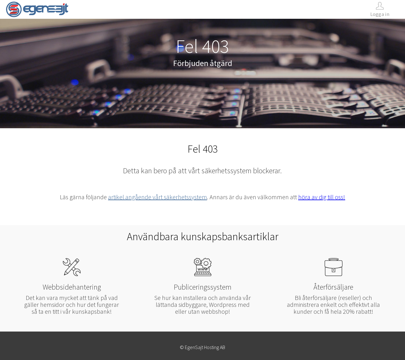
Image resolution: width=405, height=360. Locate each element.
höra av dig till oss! (321, 197)
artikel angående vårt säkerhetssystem (157, 197)
